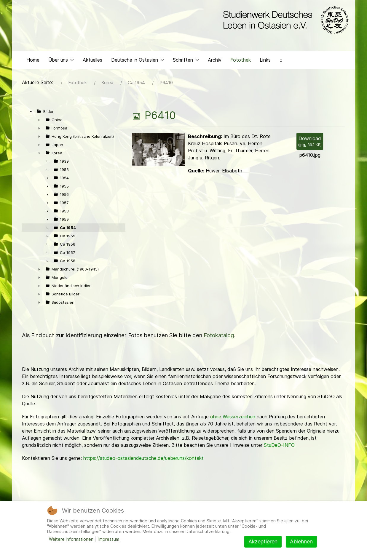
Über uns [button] (61, 61)
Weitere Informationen (71, 539)
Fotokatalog (219, 336)
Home (32, 61)
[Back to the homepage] (284, 20)
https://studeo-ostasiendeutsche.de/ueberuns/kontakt (143, 460)
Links (265, 61)
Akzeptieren (262, 541)
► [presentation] (39, 121)
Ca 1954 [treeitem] (68, 229)
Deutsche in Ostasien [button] (137, 61)
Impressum (108, 539)
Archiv (214, 61)
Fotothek (240, 61)
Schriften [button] (186, 61)
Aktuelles (92, 61)
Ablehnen (301, 541)
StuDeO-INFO (279, 446)
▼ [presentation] (31, 113)
